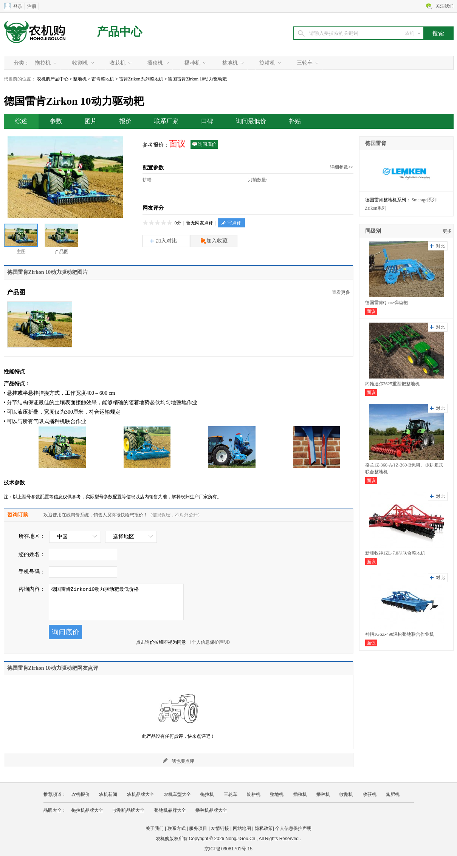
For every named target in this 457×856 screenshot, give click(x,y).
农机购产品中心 (52, 79)
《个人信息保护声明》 (209, 642)
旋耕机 (267, 63)
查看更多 (341, 292)
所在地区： (32, 536)
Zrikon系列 (376, 208)
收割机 (80, 63)
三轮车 (305, 63)
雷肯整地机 (102, 79)
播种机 (192, 63)
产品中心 (119, 31)
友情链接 (220, 828)
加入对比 (163, 241)
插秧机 (155, 63)
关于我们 (155, 828)
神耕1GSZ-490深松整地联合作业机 (399, 634)
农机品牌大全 (140, 794)
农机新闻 (108, 794)
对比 (440, 246)
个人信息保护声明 (293, 828)
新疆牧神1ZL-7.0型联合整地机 (395, 553)
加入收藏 (214, 241)
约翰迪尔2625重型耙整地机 (392, 383)
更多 (447, 231)
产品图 (61, 239)
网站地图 (242, 828)
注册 (31, 6)
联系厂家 (166, 121)
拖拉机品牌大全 (87, 810)
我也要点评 (178, 761)
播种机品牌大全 (211, 810)
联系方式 (176, 828)
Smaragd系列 (424, 199)
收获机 (117, 63)
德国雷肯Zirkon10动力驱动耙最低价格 (116, 602)
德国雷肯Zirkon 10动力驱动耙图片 (47, 272)
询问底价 (204, 144)
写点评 (231, 223)
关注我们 (444, 6)
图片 (91, 121)
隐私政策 (264, 828)
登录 (17, 6)
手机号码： (32, 572)
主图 (21, 239)
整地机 (230, 63)
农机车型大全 (177, 794)
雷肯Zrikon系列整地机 (141, 79)
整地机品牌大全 (170, 810)
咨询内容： (32, 589)
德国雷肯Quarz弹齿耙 (386, 302)
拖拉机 (43, 63)
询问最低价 (251, 121)
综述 (21, 121)
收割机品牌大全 (128, 810)
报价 (125, 121)
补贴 (295, 121)
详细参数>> (341, 167)
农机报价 (80, 794)
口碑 (207, 121)
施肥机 (393, 794)
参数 (56, 121)
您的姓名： (32, 554)
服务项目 (198, 828)
